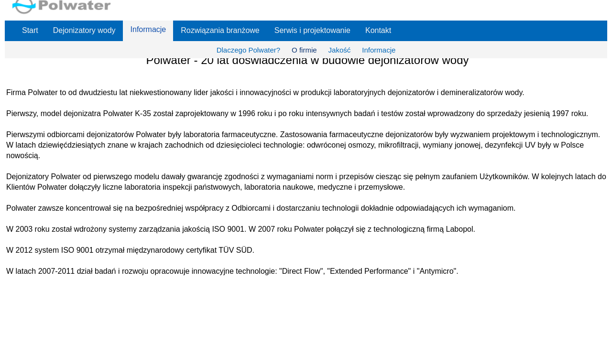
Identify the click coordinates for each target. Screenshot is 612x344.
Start (30, 30)
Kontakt (378, 30)
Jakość (339, 50)
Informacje (148, 29)
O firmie (304, 50)
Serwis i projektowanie (312, 30)
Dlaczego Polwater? (248, 50)
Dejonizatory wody (84, 30)
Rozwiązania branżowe (220, 30)
